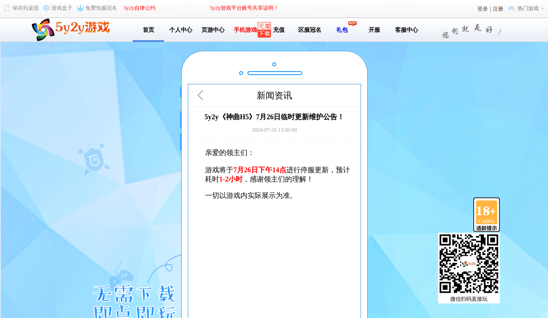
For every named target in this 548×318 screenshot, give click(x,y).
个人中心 (180, 29)
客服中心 (406, 29)
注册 (498, 9)
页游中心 (213, 29)
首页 (148, 29)
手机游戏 (245, 29)
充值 (277, 29)
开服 (374, 29)
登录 (482, 9)
